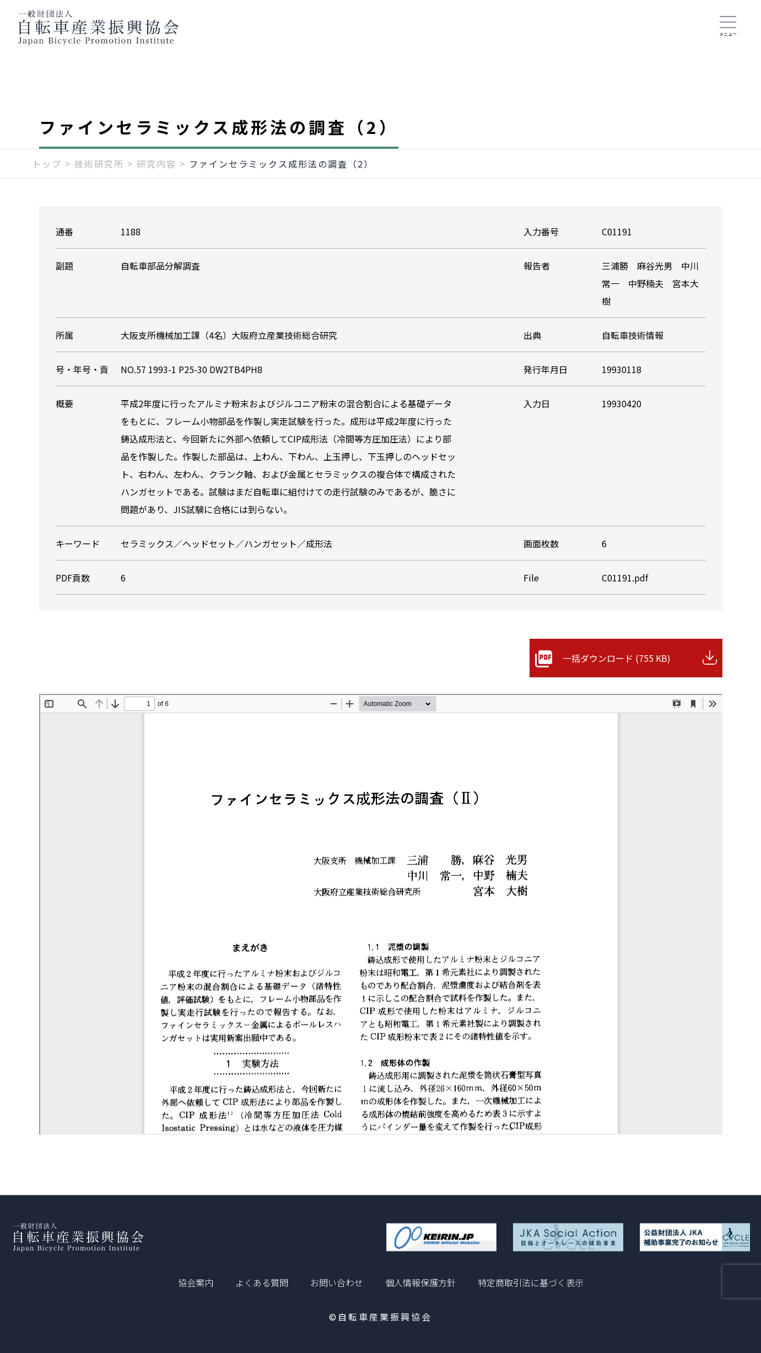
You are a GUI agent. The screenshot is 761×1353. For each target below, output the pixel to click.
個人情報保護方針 (420, 1282)
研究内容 (156, 163)
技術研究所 (99, 163)
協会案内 (195, 1282)
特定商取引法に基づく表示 (531, 1282)
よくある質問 (261, 1282)
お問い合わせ (336, 1282)
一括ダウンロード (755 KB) (617, 658)
